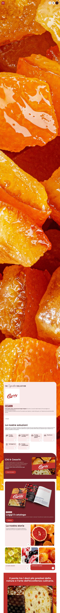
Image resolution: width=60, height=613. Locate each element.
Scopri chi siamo (10, 469)
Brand (7, 416)
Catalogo (10, 517)
